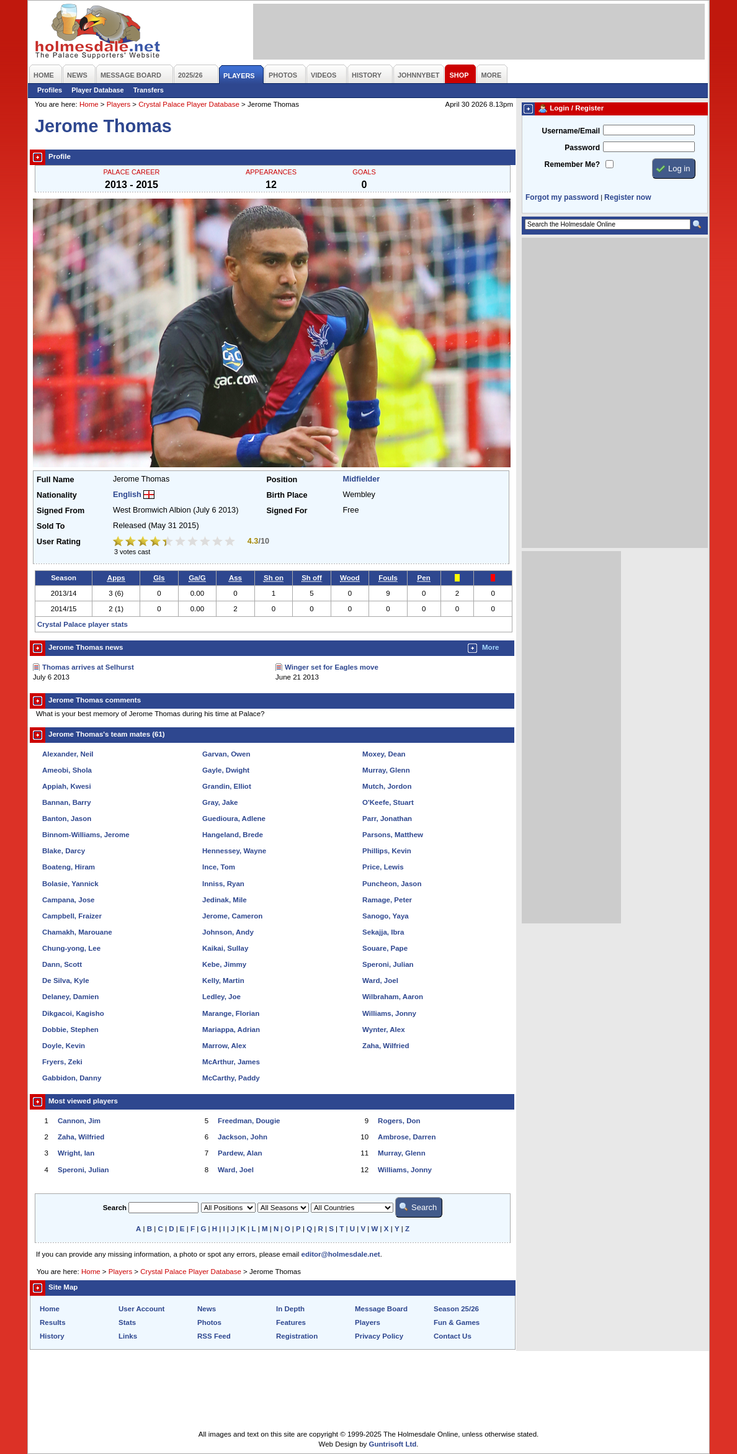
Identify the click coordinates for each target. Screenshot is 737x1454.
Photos (209, 1322)
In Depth (290, 1309)
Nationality (57, 495)
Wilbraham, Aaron (392, 996)
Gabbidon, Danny (71, 1078)
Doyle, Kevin (63, 1045)
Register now (627, 197)
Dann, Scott (62, 964)
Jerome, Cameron (232, 916)
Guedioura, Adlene (234, 818)
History (52, 1336)
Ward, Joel (380, 980)
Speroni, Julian (388, 964)
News (206, 1309)
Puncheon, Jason (391, 883)
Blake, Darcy (63, 851)
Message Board (381, 1309)
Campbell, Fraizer (72, 916)
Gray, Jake (220, 802)
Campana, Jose (68, 900)
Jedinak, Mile (224, 900)
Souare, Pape (385, 948)
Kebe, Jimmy (224, 964)
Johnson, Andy (228, 932)
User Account (141, 1309)
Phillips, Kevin (386, 851)
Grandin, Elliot (226, 786)
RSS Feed (214, 1336)
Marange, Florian (230, 1013)
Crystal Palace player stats (82, 624)
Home (89, 104)
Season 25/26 (456, 1309)
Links (127, 1336)
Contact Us (452, 1336)
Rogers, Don (399, 1120)
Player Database (97, 90)
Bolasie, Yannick (70, 883)
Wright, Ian (76, 1153)
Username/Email (571, 131)
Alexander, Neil (68, 754)
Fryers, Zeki (62, 1062)
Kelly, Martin (223, 980)
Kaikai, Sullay (225, 948)
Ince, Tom (218, 867)
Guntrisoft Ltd (393, 1444)
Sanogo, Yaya (385, 916)
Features (291, 1322)
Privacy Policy (379, 1336)
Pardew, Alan (240, 1153)
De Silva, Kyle (65, 980)
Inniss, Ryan (223, 883)
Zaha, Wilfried (385, 1045)
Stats (127, 1322)
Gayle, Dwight (225, 770)
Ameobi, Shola (67, 770)
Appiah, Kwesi (66, 786)
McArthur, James (231, 1062)
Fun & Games (457, 1322)
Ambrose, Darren (407, 1137)
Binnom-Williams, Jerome (86, 834)
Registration (297, 1336)
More (490, 647)
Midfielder (361, 479)
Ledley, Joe (221, 996)
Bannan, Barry (66, 802)
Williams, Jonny (389, 1013)
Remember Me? (572, 164)
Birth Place (286, 495)
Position (281, 479)
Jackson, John (242, 1137)
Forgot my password (562, 197)
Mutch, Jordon (386, 786)
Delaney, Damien (70, 996)
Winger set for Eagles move (331, 667)
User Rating (59, 541)
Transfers (148, 90)
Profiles (49, 90)
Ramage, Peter (387, 900)
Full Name (55, 479)
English (127, 494)
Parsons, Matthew (392, 834)
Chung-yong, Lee (71, 948)
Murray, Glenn (386, 770)
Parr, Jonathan (387, 818)
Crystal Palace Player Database (188, 104)
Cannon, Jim (79, 1120)
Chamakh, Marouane (77, 932)
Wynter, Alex (383, 1029)
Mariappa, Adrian (231, 1029)
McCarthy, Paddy (231, 1078)
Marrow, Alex (224, 1045)
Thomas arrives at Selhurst (88, 667)
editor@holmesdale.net (341, 1254)
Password (582, 147)
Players (118, 104)
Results (53, 1322)
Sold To (51, 526)
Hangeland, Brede (232, 834)
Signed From (60, 510)
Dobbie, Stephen (70, 1029)
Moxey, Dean (384, 754)
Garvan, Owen (226, 754)
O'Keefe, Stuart (388, 802)
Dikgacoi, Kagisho (73, 1013)
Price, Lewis (383, 867)
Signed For (286, 510)
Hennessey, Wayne (234, 851)
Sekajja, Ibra (383, 932)
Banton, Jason (66, 818)
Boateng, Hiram (68, 867)
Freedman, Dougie (249, 1120)
